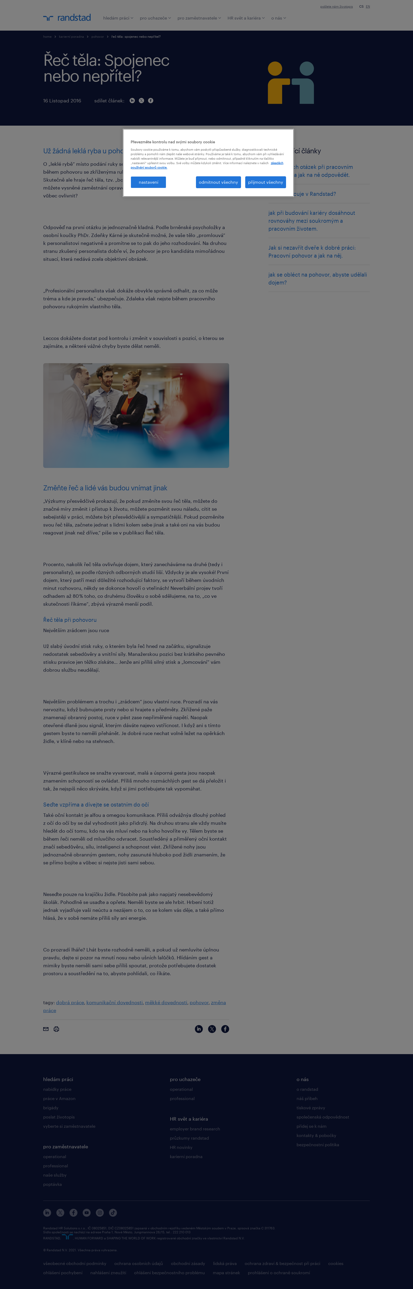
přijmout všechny (265, 181)
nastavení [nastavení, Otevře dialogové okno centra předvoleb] (148, 181)
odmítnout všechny (218, 181)
